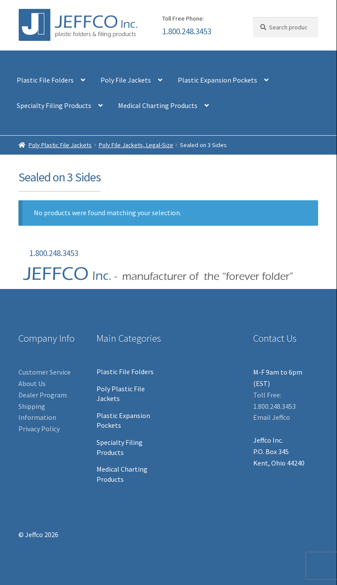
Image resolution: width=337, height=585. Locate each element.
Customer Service (44, 372)
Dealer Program (42, 394)
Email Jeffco (271, 417)
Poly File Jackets (125, 80)
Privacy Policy (39, 428)
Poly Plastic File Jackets (60, 145)
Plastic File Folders (45, 80)
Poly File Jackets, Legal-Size (136, 145)
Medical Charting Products (157, 105)
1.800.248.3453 (186, 31)
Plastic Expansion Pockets (217, 80)
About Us (32, 383)
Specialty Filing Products (54, 105)
